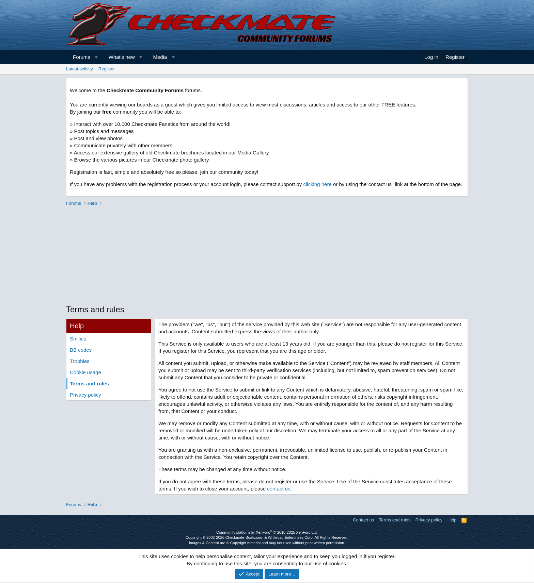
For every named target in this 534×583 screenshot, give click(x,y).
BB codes (81, 350)
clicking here (317, 184)
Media (160, 57)
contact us (278, 489)
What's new (122, 57)
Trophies (80, 361)
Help (452, 519)
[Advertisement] (267, 256)
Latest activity (79, 68)
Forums (81, 57)
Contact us (363, 519)
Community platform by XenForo (267, 532)
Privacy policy (85, 395)
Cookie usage (85, 372)
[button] (96, 57)
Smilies (78, 339)
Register (106, 68)
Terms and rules (89, 383)
